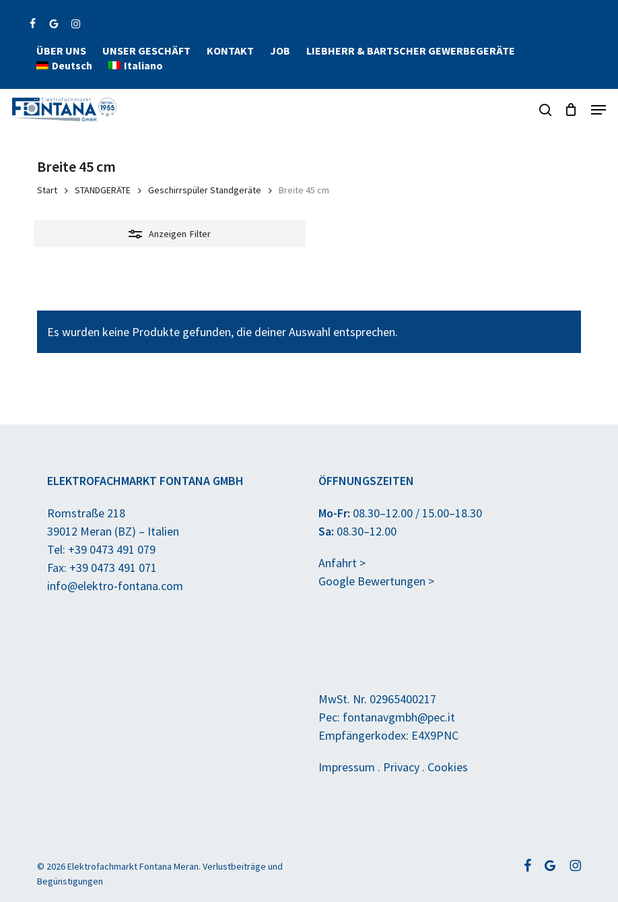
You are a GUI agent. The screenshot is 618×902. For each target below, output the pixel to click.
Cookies (447, 767)
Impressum (346, 767)
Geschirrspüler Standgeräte (204, 190)
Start (47, 190)
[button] (598, 110)
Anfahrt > (342, 563)
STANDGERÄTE (103, 190)
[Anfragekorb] (571, 109)
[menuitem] (64, 65)
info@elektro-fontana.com (115, 585)
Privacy (401, 767)
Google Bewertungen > (376, 581)
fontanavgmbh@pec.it (399, 717)
